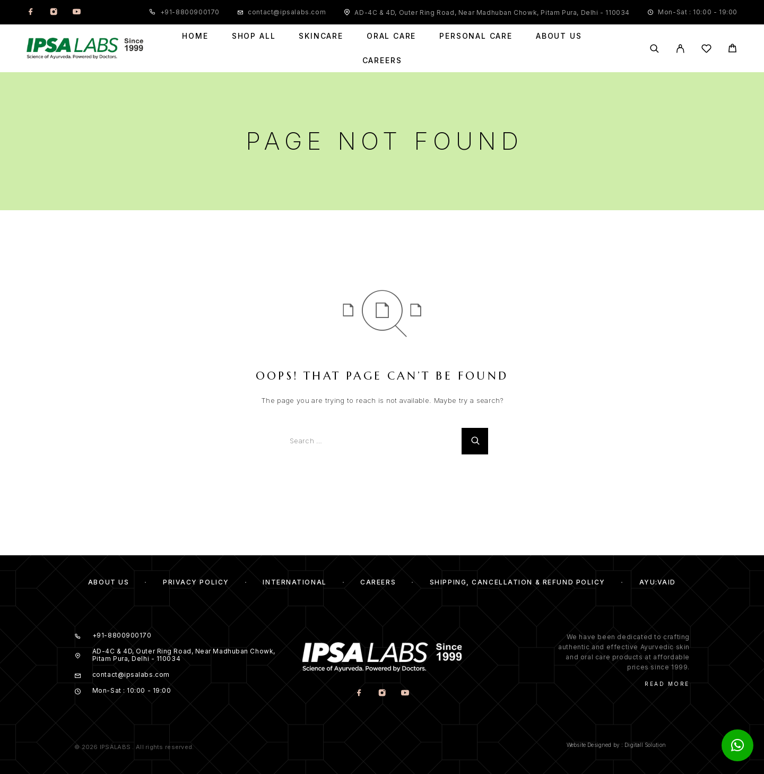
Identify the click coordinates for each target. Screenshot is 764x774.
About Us (559, 36)
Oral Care (391, 36)
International (294, 582)
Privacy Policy (196, 582)
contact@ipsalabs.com (287, 12)
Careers (382, 60)
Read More (667, 684)
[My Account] (680, 49)
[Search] (654, 49)
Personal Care (476, 36)
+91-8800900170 (190, 12)
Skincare (321, 36)
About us (108, 582)
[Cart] (732, 50)
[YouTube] (76, 12)
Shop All (254, 36)
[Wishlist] (706, 50)
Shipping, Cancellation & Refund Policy (517, 582)
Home (195, 36)
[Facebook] (31, 12)
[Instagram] (53, 12)
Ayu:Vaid (657, 582)
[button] (737, 745)
